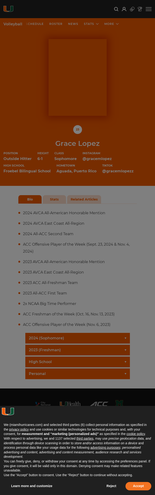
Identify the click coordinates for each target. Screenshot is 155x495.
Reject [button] (111, 486)
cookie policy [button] (135, 434)
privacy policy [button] (19, 429)
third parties (84, 438)
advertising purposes (105, 447)
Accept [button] (138, 486)
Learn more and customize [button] (31, 486)
